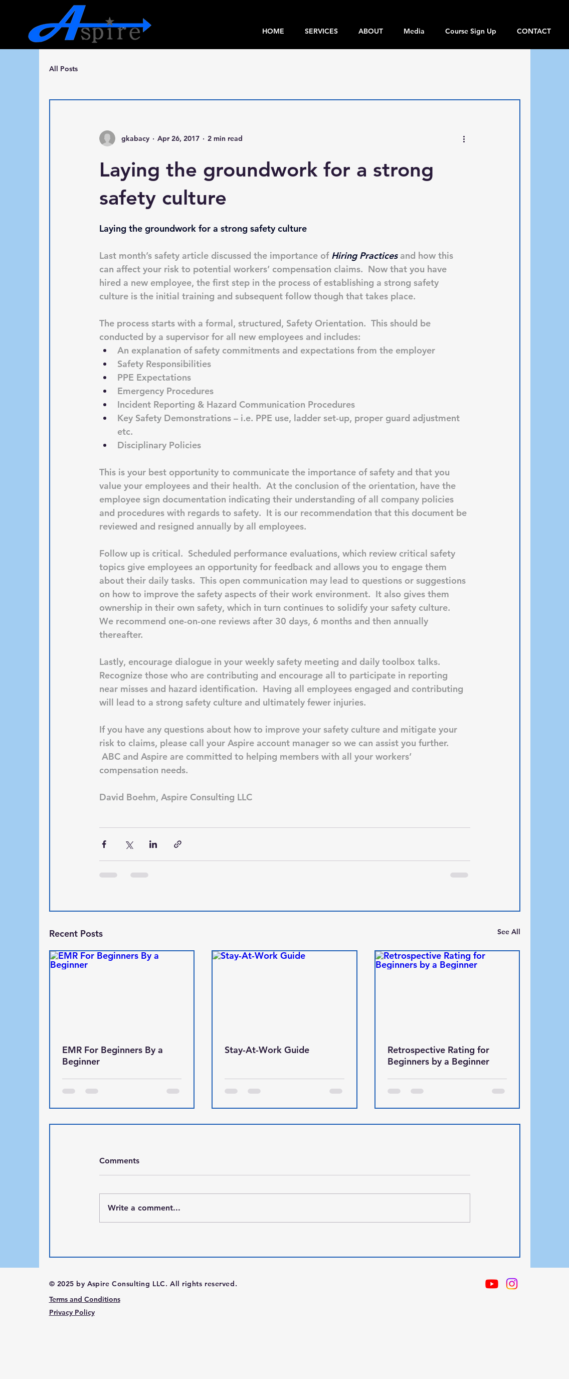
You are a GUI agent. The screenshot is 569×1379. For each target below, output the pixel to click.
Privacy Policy (72, 1312)
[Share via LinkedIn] (153, 844)
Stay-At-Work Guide (267, 1050)
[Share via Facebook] (104, 844)
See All (508, 931)
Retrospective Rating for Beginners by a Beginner (438, 1055)
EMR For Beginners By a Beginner (112, 1055)
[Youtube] (491, 1283)
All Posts (63, 68)
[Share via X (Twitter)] (128, 844)
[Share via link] (177, 844)
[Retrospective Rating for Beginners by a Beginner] (447, 991)
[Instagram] (511, 1283)
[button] (414, 31)
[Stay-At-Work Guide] (284, 991)
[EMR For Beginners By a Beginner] (122, 991)
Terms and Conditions (84, 1299)
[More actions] (464, 138)
